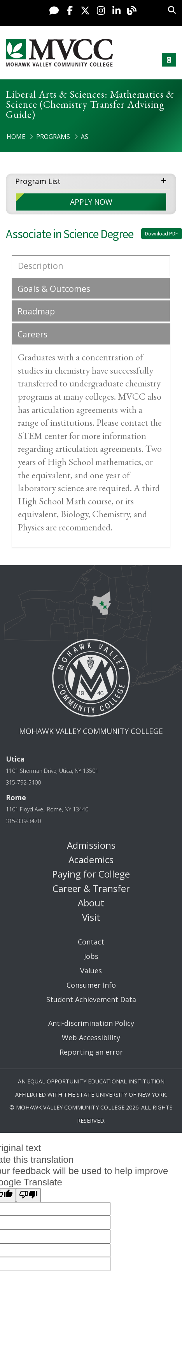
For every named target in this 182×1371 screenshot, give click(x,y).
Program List (38, 181)
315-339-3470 (23, 821)
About (91, 902)
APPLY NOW (91, 202)
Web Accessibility (91, 1037)
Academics (91, 859)
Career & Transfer (91, 888)
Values (91, 970)
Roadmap (36, 311)
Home (16, 136)
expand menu (165, 179)
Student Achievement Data (91, 999)
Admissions (91, 845)
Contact (91, 941)
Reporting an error (91, 1052)
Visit (91, 917)
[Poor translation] (28, 1195)
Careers (32, 334)
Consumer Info (91, 985)
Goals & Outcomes (54, 288)
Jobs (91, 956)
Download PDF (161, 233)
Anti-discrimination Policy (91, 1023)
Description (40, 265)
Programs (53, 136)
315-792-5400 (23, 782)
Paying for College (91, 873)
